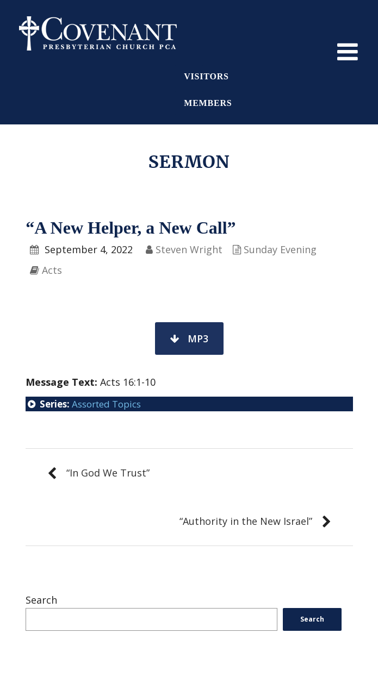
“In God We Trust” (108, 472)
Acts (52, 270)
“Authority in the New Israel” (245, 521)
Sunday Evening (280, 249)
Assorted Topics (106, 404)
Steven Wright (189, 249)
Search (41, 599)
